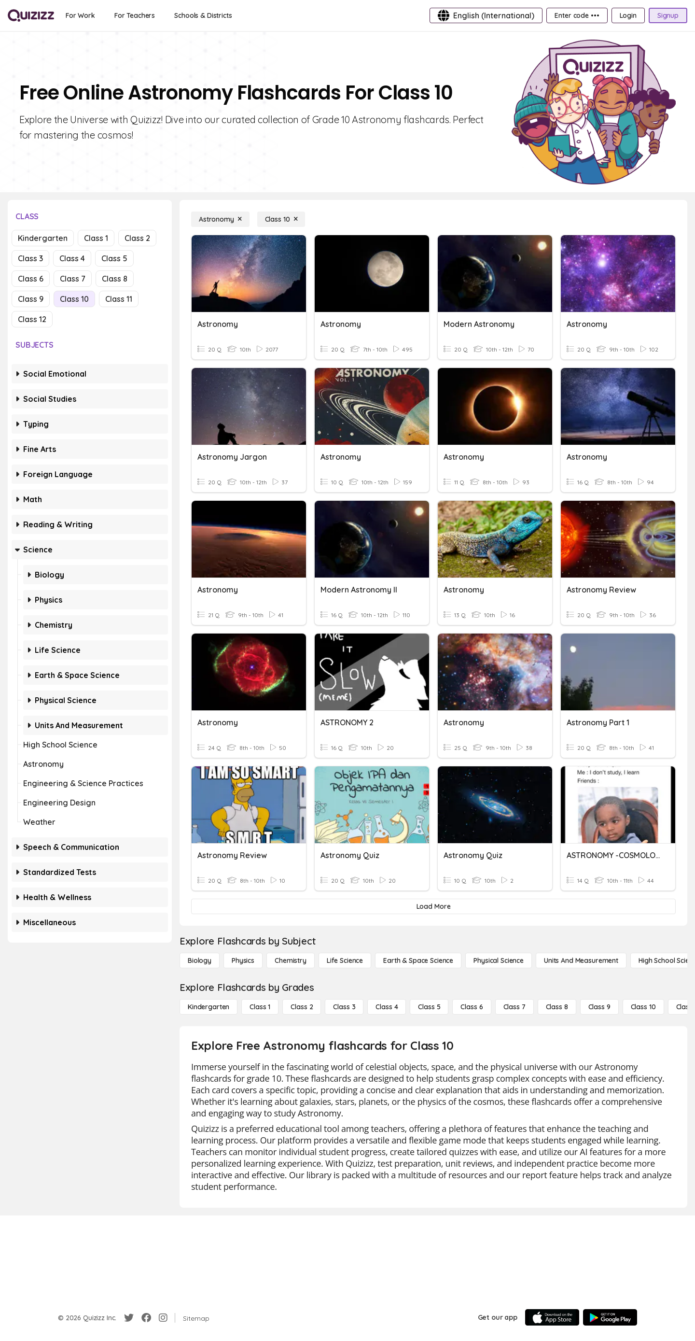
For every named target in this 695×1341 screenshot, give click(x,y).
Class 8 (114, 278)
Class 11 (118, 299)
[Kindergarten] (208, 1007)
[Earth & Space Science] (418, 960)
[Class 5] (429, 1007)
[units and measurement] (581, 960)
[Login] (628, 15)
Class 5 (114, 258)
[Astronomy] (220, 219)
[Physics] (243, 960)
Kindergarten (43, 238)
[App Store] (552, 1317)
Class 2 (137, 238)
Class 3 (30, 258)
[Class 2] (301, 1007)
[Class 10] (281, 219)
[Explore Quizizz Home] (31, 15)
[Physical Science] (498, 960)
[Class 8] (557, 1007)
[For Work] (80, 15)
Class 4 (72, 258)
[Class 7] (514, 1007)
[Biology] (200, 960)
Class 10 (74, 299)
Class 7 (72, 278)
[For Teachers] (135, 15)
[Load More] (433, 906)
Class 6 (30, 278)
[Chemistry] (290, 960)
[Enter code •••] (576, 15)
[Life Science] (345, 960)
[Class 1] (259, 1007)
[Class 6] (471, 1007)
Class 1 (96, 238)
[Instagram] (163, 1318)
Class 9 (30, 299)
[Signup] (668, 15)
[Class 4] (386, 1007)
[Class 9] (599, 1007)
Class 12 (32, 319)
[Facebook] (146, 1318)
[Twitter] (129, 1318)
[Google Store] (610, 1317)
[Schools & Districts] (203, 15)
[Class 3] (344, 1007)
